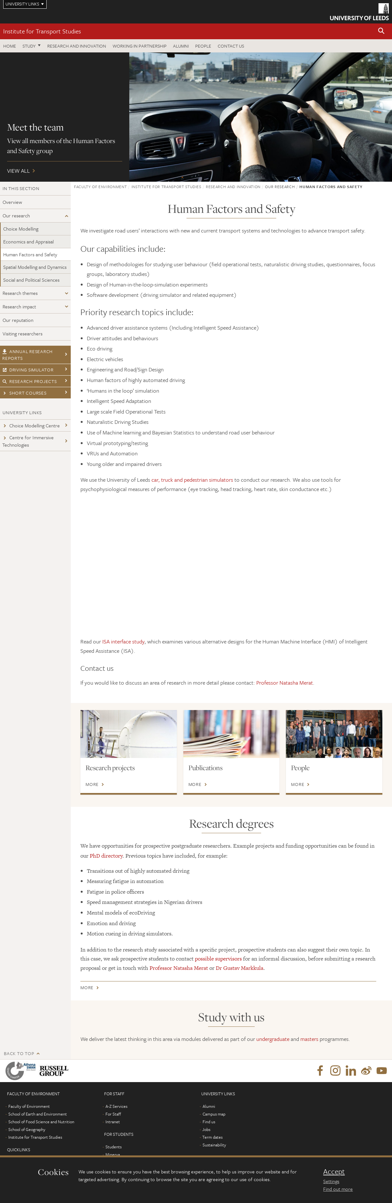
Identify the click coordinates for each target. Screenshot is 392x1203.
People (203, 45)
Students (113, 1147)
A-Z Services (116, 1106)
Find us (209, 1121)
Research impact (19, 306)
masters (309, 1039)
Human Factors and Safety (30, 254)
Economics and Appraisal (28, 241)
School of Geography (26, 1129)
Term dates (212, 1137)
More (92, 784)
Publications (205, 767)
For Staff (113, 1114)
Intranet (112, 1121)
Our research (16, 215)
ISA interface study (123, 641)
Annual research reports (27, 354)
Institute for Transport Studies (42, 31)
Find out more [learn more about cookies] (338, 1188)
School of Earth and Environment (37, 1114)
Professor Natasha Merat (284, 683)
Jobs (206, 1129)
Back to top (19, 1053)
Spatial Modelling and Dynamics (35, 266)
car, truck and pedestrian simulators (192, 480)
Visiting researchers (22, 333)
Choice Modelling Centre (31, 425)
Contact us (231, 45)
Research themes (20, 292)
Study (29, 45)
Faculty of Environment (100, 186)
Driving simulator (28, 369)
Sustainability (214, 1145)
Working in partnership (140, 45)
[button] (381, 31)
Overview (12, 201)
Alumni (181, 45)
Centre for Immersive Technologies (28, 441)
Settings (331, 1181)
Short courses (24, 392)
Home (9, 45)
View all (196, 117)
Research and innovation (76, 45)
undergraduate (272, 1039)
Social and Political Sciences (31, 279)
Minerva (112, 1154)
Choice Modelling (20, 228)
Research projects (29, 381)
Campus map (214, 1114)
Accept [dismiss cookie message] (334, 1171)
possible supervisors (218, 958)
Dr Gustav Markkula (239, 968)
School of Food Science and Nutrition (41, 1121)
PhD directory (106, 856)
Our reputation (18, 320)
